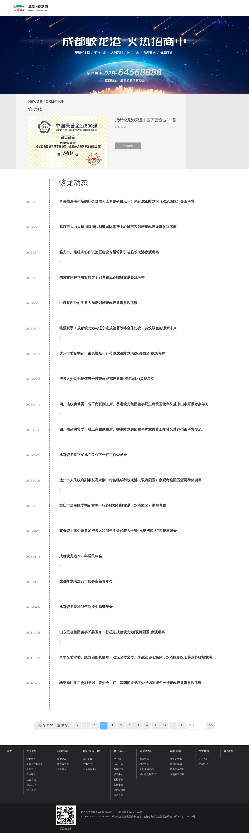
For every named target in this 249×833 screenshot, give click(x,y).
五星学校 (118, 779)
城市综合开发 (91, 751)
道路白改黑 (119, 789)
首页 (9, 751)
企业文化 (31, 784)
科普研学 (175, 751)
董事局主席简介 (34, 764)
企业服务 (203, 751)
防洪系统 (118, 795)
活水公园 (118, 764)
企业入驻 (203, 759)
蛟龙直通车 (63, 764)
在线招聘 (203, 764)
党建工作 (31, 769)
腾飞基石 (119, 751)
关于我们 (32, 751)
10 (164, 725)
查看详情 (128, 145)
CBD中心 (88, 764)
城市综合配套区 (148, 774)
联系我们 (229, 751)
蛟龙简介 (31, 759)
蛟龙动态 (62, 759)
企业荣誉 (31, 774)
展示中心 (118, 774)
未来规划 (145, 751)
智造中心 (144, 759)
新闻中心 (62, 751)
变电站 (117, 759)
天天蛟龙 (62, 769)
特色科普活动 (177, 774)
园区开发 (87, 759)
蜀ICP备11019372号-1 (186, 816)
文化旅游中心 (90, 769)
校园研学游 (176, 764)
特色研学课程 (177, 769)
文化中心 (118, 784)
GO (211, 725)
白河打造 (118, 769)
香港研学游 (176, 759)
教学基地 (31, 789)
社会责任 (31, 779)
